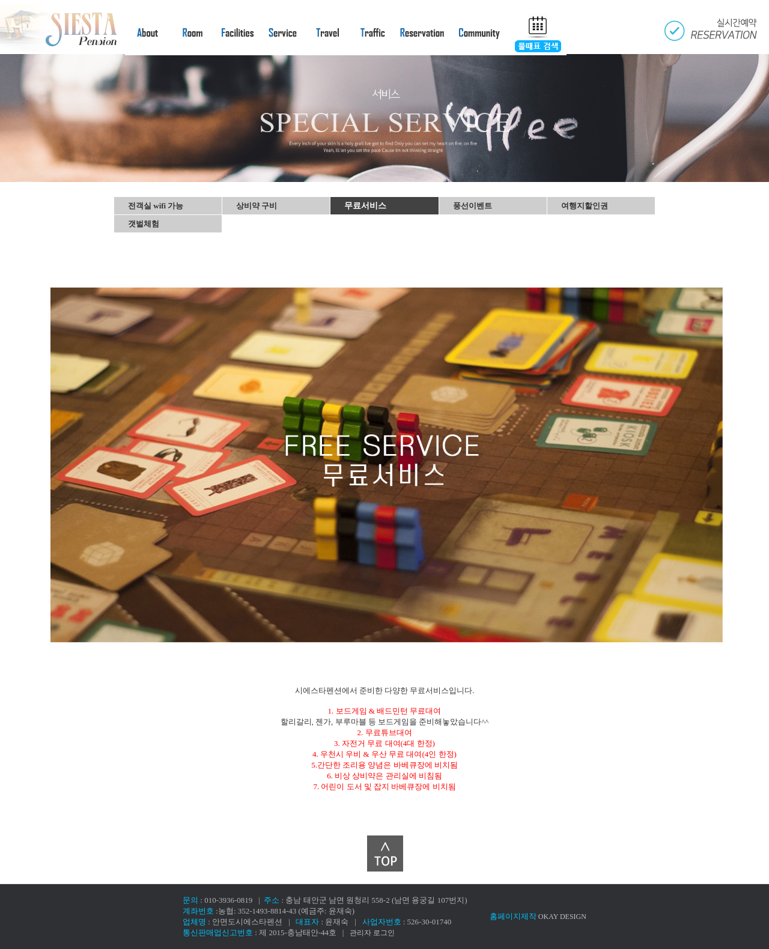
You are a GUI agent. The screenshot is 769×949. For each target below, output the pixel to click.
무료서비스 (365, 205)
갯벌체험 (143, 223)
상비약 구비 (256, 205)
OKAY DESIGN (562, 916)
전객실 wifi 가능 (155, 205)
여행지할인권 (584, 205)
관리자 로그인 (372, 933)
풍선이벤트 (472, 205)
